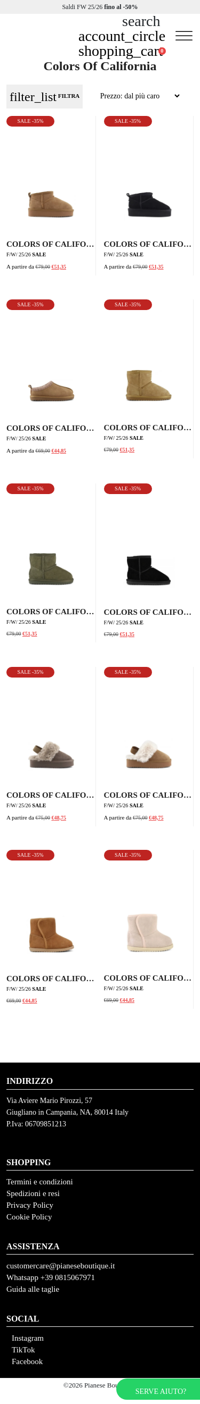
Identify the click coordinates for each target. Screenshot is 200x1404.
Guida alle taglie (32, 1289)
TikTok (23, 1350)
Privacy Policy (29, 1205)
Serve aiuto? (160, 1391)
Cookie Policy (29, 1217)
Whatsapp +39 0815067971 (50, 1277)
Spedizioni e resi (33, 1193)
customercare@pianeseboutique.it (60, 1265)
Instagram (28, 1338)
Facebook (27, 1361)
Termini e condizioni (39, 1181)
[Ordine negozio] (133, 96)
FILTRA (44, 97)
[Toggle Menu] (184, 36)
